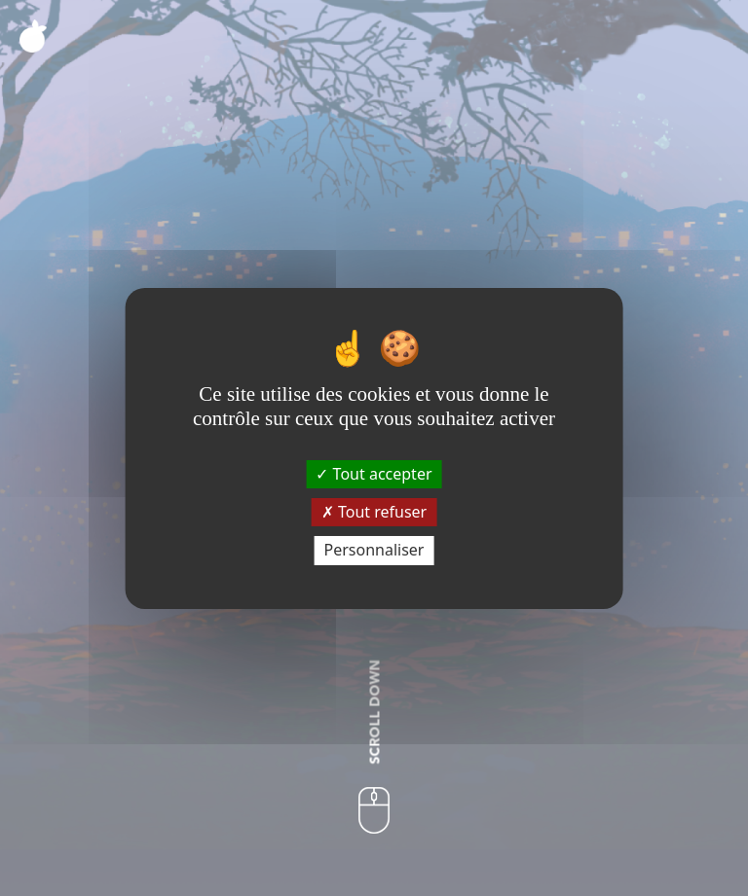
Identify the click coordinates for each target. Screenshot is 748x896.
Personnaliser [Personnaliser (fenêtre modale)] (374, 549)
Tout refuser (374, 511)
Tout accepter (373, 473)
